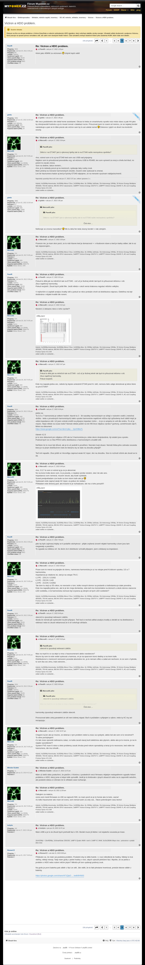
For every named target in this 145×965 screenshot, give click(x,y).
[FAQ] (105, 940)
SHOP (116, 10)
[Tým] (112, 940)
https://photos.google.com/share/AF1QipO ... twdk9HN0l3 (60, 875)
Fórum (109, 10)
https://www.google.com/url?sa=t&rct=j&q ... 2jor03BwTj (59, 429)
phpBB (65, 947)
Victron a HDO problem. (20, 23)
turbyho (10, 825)
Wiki (132, 10)
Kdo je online (11, 931)
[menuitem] (59, 17)
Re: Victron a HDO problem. (52, 46)
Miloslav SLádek (13, 768)
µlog (138, 10)
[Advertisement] (72, 90)
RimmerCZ (11, 850)
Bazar (123, 10)
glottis (9, 115)
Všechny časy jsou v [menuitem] (128, 940)
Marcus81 (10, 151)
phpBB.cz (78, 952)
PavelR (9, 46)
